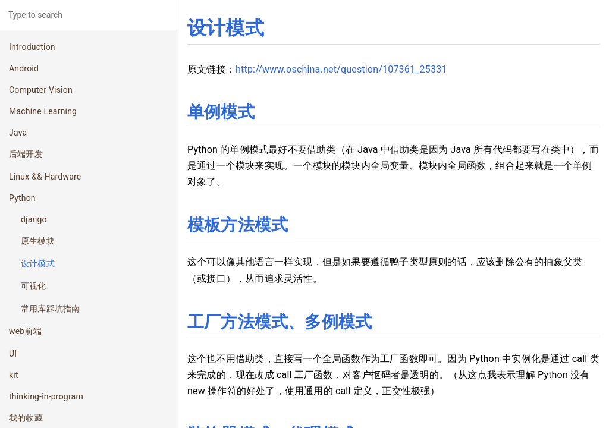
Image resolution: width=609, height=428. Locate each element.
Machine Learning (43, 111)
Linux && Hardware (45, 176)
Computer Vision (41, 90)
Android (24, 68)
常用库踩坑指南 (50, 308)
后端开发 (26, 154)
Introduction (32, 47)
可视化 (33, 286)
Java (18, 132)
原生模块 (38, 241)
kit (13, 375)
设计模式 (38, 263)
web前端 (25, 331)
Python (22, 198)
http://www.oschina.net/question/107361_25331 (341, 69)
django (34, 219)
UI (13, 353)
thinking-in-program (46, 396)
